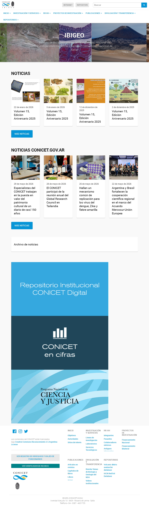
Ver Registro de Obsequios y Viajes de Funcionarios (35, 457)
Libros (70, 477)
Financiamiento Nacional (128, 441)
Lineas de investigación (91, 438)
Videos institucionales (92, 482)
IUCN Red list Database (109, 474)
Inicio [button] (7, 13)
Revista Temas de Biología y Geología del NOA (92, 473)
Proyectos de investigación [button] (68, 13)
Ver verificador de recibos (35, 466)
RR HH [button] (47, 13)
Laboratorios (91, 443)
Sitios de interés (74, 442)
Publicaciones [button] (94, 13)
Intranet (68, 5)
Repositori (82, 5)
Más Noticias (22, 133)
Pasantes (108, 439)
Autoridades (73, 439)
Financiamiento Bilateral (128, 447)
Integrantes (109, 435)
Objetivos (72, 435)
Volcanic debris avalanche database (110, 467)
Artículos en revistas (73, 466)
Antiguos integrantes (109, 450)
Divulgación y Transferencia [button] (120, 13)
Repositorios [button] (10, 19)
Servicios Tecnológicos (91, 448)
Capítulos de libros (73, 472)
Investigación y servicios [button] (27, 13)
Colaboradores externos (110, 443)
